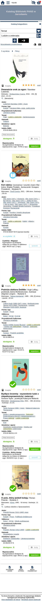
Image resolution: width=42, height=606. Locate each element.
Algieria (31, 221)
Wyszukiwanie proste (8, 44)
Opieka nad (12, 326)
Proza (12, 312)
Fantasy (6, 333)
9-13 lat (17, 316)
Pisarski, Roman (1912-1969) (13, 530)
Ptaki (5, 117)
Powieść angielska (17, 333)
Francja (6, 223)
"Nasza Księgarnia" (17, 296)
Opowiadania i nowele (11, 534)
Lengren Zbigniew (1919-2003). (18, 306)
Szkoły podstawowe (22, 521)
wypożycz (35, 146)
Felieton (6, 121)
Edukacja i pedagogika (11, 538)
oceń (39, 85)
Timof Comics (15, 191)
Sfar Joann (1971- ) (14, 199)
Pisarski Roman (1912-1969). (15, 512)
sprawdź (35, 246)
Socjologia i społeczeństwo (13, 427)
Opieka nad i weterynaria (17, 428)
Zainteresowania (29, 117)
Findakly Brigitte (21, 206)
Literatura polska (9, 113)
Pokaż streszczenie (8, 134)
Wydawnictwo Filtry (17, 401)
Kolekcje (19, 44)
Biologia (6, 126)
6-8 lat (11, 316)
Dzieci (5, 316)
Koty (4, 221)
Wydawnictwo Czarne (17, 94)
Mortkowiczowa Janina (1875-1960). (21, 304)
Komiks (6, 227)
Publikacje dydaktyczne (23, 517)
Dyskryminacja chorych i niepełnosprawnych (19, 416)
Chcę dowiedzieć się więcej (10, 599)
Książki (5, 108)
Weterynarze (7, 328)
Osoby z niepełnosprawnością (14, 414)
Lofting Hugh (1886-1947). (15, 303)
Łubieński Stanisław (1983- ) (15, 104)
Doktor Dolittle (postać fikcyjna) (14, 325)
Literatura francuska (10, 217)
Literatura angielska (10, 320)
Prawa (8, 418)
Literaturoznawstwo (28, 538)
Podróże (26, 326)
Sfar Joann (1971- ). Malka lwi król (24, 201)
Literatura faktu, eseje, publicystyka (22, 108)
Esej (4, 422)
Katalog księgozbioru (19, 24)
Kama (12, 502)
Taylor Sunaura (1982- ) (14, 408)
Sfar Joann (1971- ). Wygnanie (14, 202)
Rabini (25, 221)
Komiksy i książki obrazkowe (20, 212)
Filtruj (17, 51)
